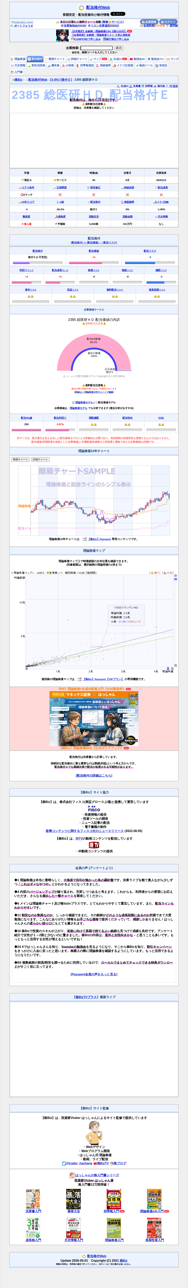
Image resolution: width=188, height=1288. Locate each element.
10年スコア (28, 201)
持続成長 (129, 187)
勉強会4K (137, 59)
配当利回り (60, 417)
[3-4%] (54, 79)
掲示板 (159, 86)
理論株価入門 (114, 1240)
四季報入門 (111, 1211)
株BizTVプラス (86, 997)
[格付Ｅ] (66, 79)
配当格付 (35, 59)
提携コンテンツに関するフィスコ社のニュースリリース (85, 831)
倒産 (127, 270)
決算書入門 (33, 1211)
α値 (62, 201)
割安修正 (95, 187)
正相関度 (62, 187)
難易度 (26, 216)
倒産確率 (103, 65)
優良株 (53, 65)
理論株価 (18, 59)
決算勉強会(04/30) (73, 25)
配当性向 (127, 417)
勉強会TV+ (155, 59)
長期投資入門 (154, 1240)
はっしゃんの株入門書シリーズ (94, 1175)
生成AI (115, 59)
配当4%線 (26, 417)
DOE (161, 417)
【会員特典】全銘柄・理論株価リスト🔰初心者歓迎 (100, 35)
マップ (96, 59)
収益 (73, 289)
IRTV (79, 838)
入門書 (17, 72)
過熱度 (62, 216)
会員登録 (149, 21)
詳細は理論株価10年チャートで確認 (94, 392)
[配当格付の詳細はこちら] (94, 775)
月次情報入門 (73, 1240)
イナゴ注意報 (123, 65)
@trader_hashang (77, 1163)
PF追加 (172, 86)
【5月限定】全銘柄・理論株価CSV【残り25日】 (99, 31)
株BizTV (101, 1163)
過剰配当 (114, 289)
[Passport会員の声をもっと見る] (94, 974)
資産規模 (157, 289)
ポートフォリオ (21, 25)
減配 (161, 270)
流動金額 (127, 216)
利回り (27, 270)
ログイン (168, 21)
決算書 (135, 86)
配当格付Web (98, 7)
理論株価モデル (82, 402)
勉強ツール (144, 65)
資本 (30, 289)
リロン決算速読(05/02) (103, 25)
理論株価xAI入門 (152, 1211)
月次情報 (18, 65)
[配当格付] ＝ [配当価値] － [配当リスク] (94, 242)
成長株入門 (33, 1240)
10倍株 (68, 65)
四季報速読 (85, 65)
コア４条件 (28, 187)
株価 (93, 270)
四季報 (147, 86)
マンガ (173, 59)
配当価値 (94, 250)
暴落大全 (73, 1211)
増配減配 (94, 417)
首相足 (161, 65)
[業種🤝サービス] (113, 21)
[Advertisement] (94, 140)
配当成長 (163, 187)
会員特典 (146, 25)
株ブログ (118, 1163)
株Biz (17, 79)
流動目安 (94, 216)
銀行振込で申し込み (116, 39)
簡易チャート (55, 59)
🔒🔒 (30, 296)
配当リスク (150, 250)
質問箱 (172, 25)
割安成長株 (36, 65)
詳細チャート (77, 59)
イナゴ (163, 201)
